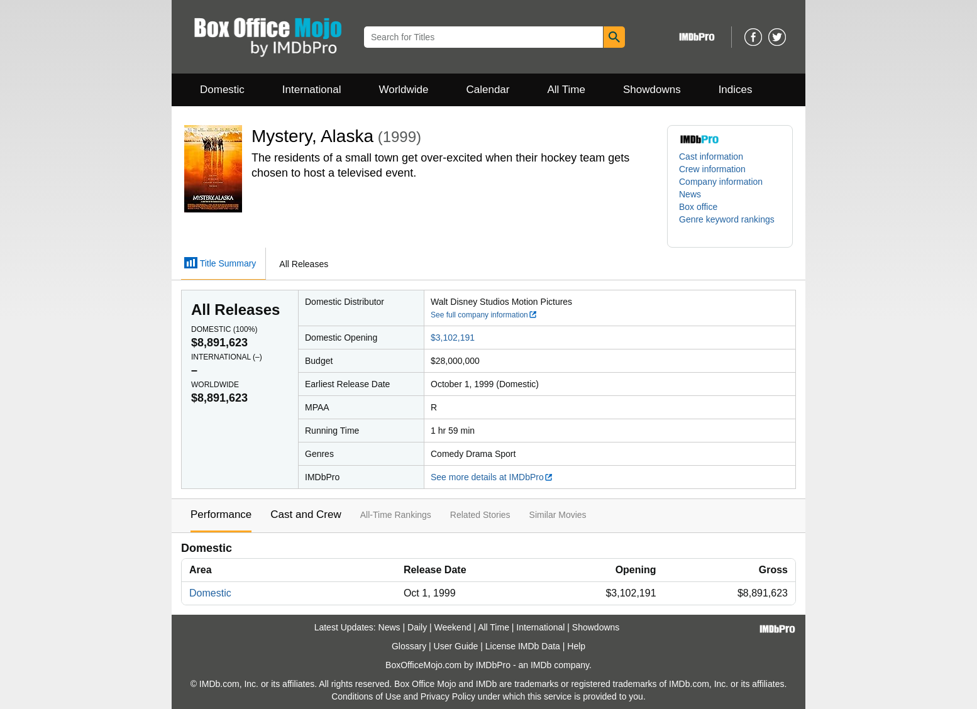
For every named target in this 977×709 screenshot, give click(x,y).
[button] (730, 225)
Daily (417, 627)
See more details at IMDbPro (492, 477)
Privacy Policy (448, 696)
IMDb (541, 665)
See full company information (484, 315)
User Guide (456, 646)
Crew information (712, 169)
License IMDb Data (522, 646)
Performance (220, 514)
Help (576, 646)
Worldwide (403, 90)
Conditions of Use (366, 696)
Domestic (222, 90)
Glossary (409, 646)
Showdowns (652, 90)
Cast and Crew (305, 514)
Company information (721, 182)
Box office (698, 207)
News (690, 194)
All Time (566, 90)
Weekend (453, 627)
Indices (736, 90)
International (311, 90)
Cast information (711, 156)
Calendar (488, 90)
